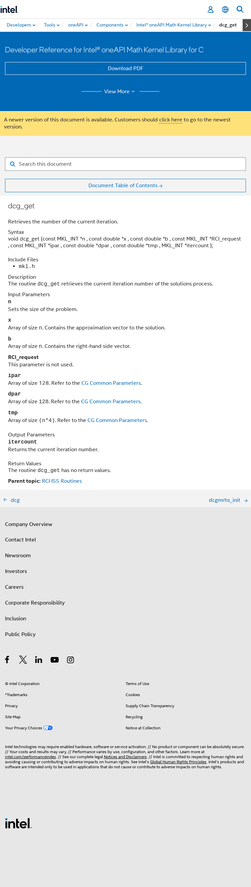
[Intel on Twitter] (23, 661)
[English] (225, 9)
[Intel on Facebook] (7, 661)
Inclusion (15, 618)
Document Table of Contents (123, 185)
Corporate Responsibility (35, 602)
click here (170, 119)
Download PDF (125, 68)
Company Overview (28, 524)
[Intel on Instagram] (71, 661)
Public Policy (20, 634)
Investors (16, 571)
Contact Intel (20, 539)
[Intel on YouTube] (55, 661)
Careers (14, 587)
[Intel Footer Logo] (18, 823)
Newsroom (18, 555)
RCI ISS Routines (62, 481)
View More (120, 91)
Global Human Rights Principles (178, 761)
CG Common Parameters (111, 383)
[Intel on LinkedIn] (39, 661)
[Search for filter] (125, 164)
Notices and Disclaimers (125, 756)
